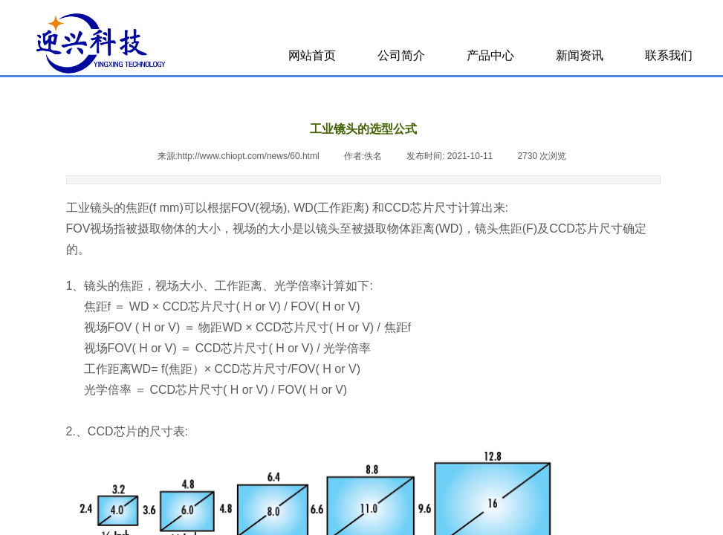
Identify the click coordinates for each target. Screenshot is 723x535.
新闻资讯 (579, 55)
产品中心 (490, 55)
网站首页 (312, 55)
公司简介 (401, 55)
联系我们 (669, 55)
